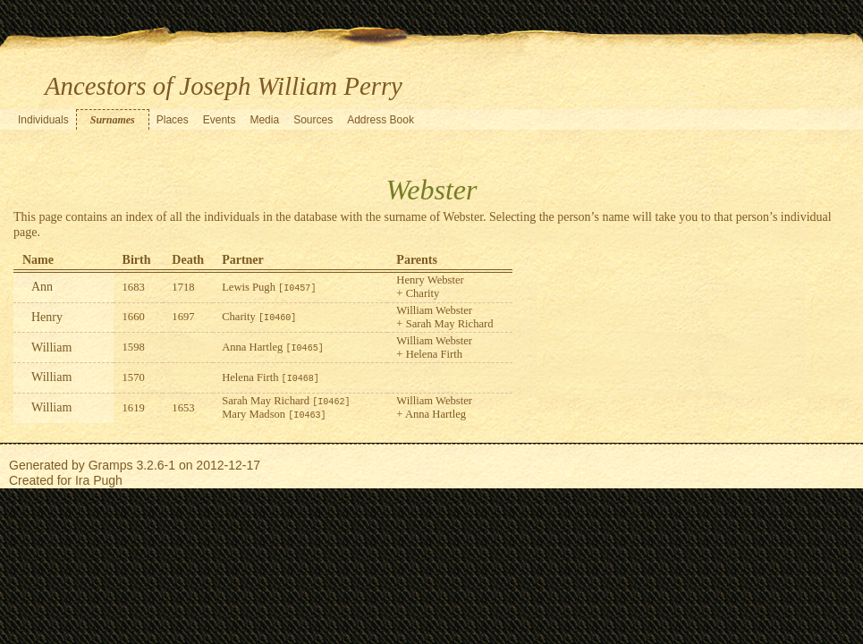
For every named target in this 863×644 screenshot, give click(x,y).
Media (264, 120)
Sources (313, 120)
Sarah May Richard (286, 400)
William (51, 347)
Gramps (111, 465)
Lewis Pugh (269, 287)
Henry (47, 317)
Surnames (112, 120)
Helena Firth (270, 377)
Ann (42, 286)
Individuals (43, 120)
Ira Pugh (99, 480)
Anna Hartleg (273, 347)
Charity (259, 316)
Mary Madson (274, 414)
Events (219, 120)
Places (173, 120)
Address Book (380, 120)
